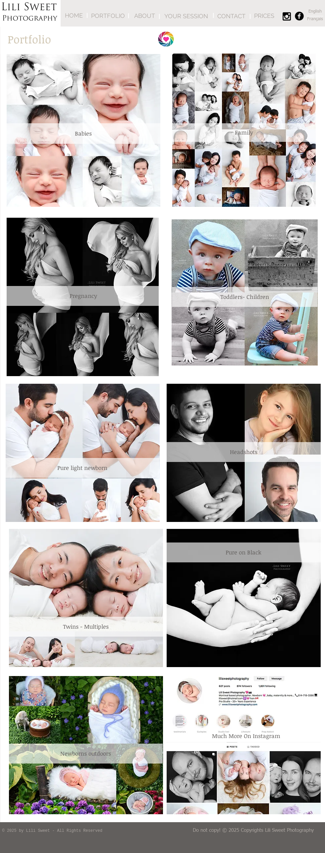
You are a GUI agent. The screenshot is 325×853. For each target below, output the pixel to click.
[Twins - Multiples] (86, 627)
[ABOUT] (144, 16)
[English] (315, 11)
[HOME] (74, 15)
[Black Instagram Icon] (287, 16)
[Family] (244, 132)
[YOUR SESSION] (186, 16)
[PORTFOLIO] (108, 16)
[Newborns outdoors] (86, 754)
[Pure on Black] (244, 552)
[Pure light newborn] (82, 468)
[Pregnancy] (83, 296)
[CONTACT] (231, 16)
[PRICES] (264, 16)
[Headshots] (244, 452)
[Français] (315, 19)
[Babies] (83, 133)
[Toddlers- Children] (244, 297)
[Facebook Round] (299, 16)
